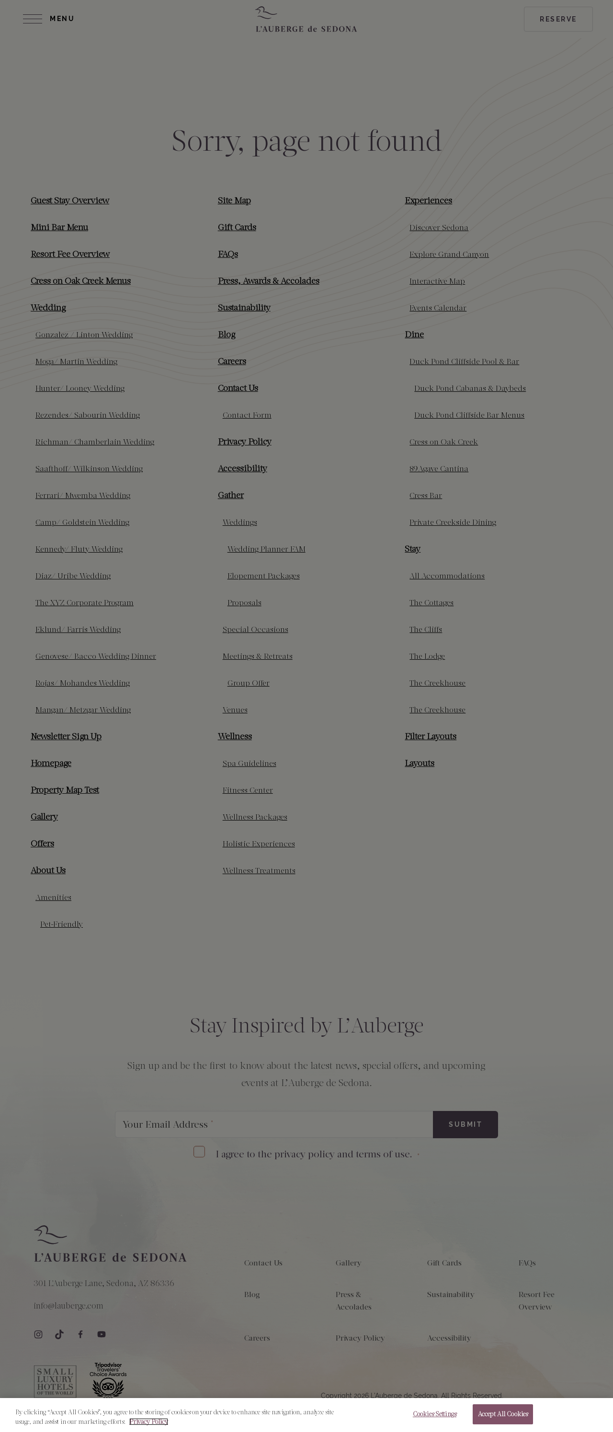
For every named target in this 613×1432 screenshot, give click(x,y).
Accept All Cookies (503, 1417)
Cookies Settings (434, 1417)
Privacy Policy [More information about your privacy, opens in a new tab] (148, 1425)
